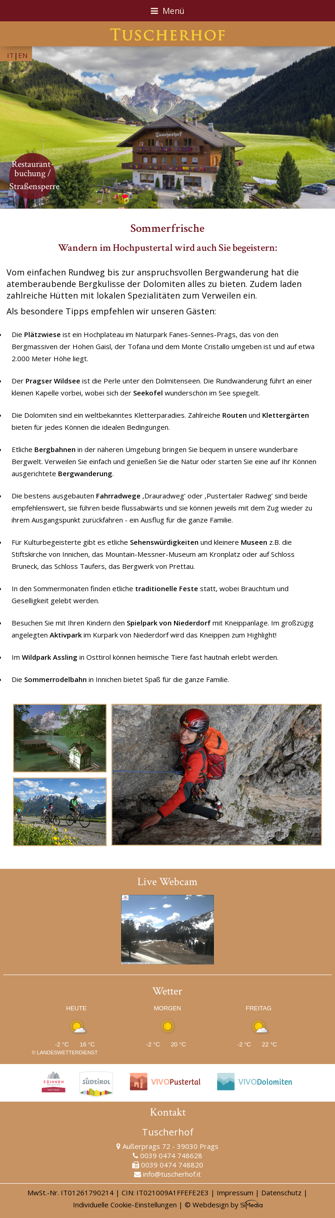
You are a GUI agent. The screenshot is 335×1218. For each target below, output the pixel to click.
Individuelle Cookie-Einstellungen (125, 1204)
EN (22, 55)
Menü (168, 10)
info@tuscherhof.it (172, 1174)
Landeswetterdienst (67, 1052)
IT (10, 55)
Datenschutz (281, 1192)
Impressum (235, 1192)
